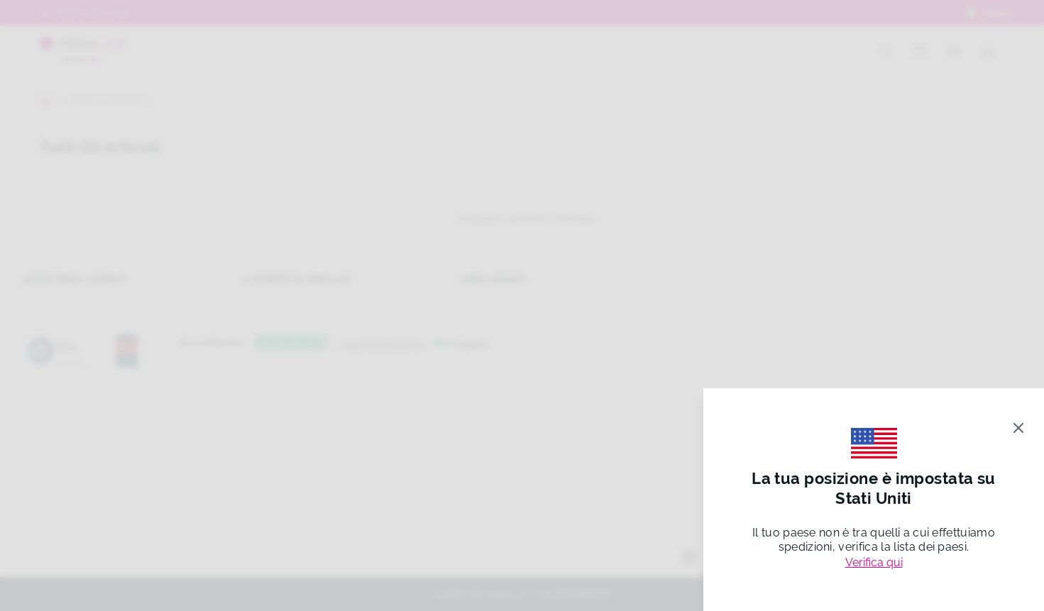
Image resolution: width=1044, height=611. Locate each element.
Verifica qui (874, 562)
